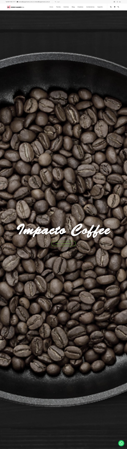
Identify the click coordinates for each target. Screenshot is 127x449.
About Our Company (64, 243)
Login (57, 2)
